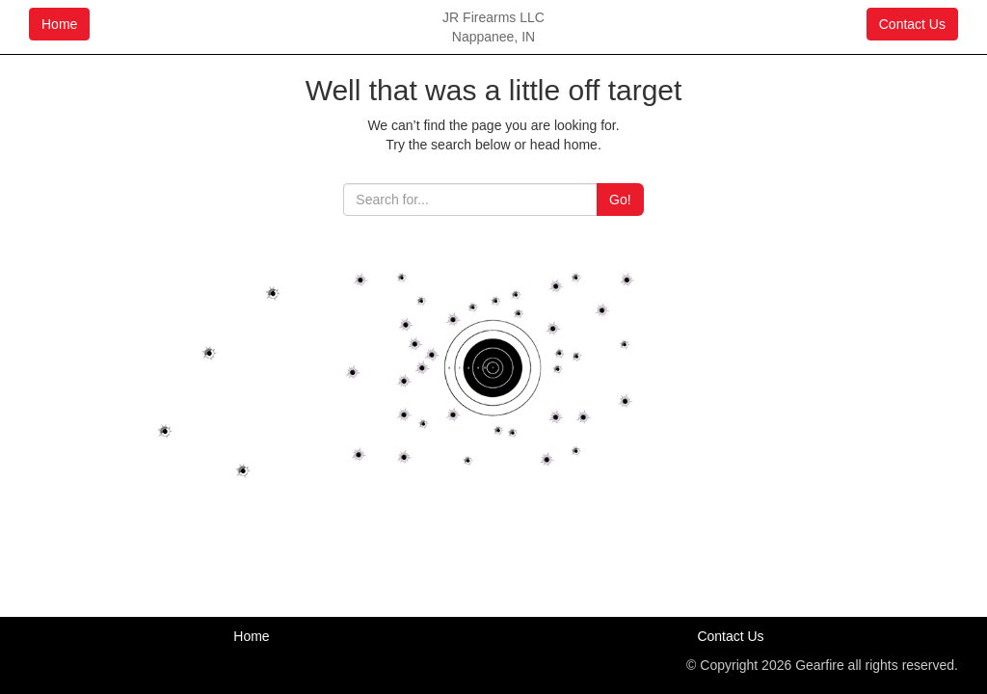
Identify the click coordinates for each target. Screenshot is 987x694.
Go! (620, 199)
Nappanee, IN (493, 36)
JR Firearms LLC (493, 17)
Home (59, 24)
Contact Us (912, 24)
